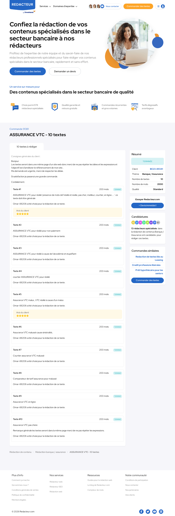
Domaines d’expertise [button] (65, 6)
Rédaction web (56, 491)
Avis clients (130, 495)
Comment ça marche (21, 480)
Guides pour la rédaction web (100, 480)
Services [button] (45, 6)
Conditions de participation (136, 480)
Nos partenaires (132, 490)
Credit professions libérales (146, 265)
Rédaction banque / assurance (50, 452)
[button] (160, 6)
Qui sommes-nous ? (20, 485)
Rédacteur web (56, 481)
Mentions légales (19, 500)
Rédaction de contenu (20, 452)
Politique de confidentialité (23, 495)
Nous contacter (131, 485)
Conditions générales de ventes (25, 490)
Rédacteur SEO (56, 486)
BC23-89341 (156, 169)
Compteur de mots (95, 490)
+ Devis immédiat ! (147, 205)
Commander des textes (28, 71)
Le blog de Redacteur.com (99, 485)
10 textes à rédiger (26, 146)
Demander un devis (65, 71)
